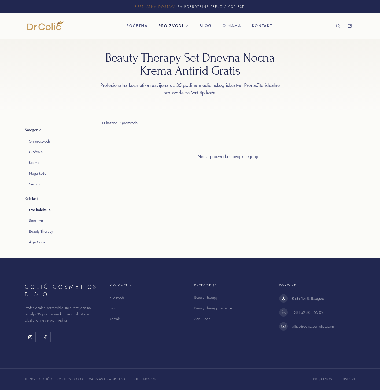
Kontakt (262, 25)
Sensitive (36, 220)
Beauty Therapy (41, 231)
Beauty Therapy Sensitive (213, 308)
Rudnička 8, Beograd (308, 298)
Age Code (37, 242)
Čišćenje (36, 152)
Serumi (34, 184)
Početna (137, 25)
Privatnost (323, 379)
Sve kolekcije (40, 210)
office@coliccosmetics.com (313, 326)
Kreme (34, 162)
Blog (206, 25)
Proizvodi (173, 25)
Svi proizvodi (39, 141)
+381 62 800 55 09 (307, 312)
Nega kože (37, 173)
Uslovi (349, 379)
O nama (232, 25)
